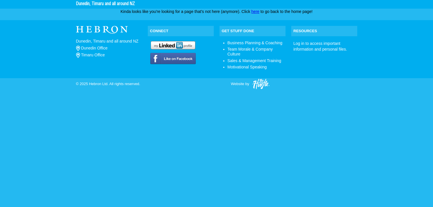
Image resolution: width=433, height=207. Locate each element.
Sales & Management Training (254, 60)
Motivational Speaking (247, 67)
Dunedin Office (92, 48)
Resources (305, 31)
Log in (299, 43)
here (255, 11)
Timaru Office (90, 55)
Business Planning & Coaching (255, 43)
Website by (250, 84)
